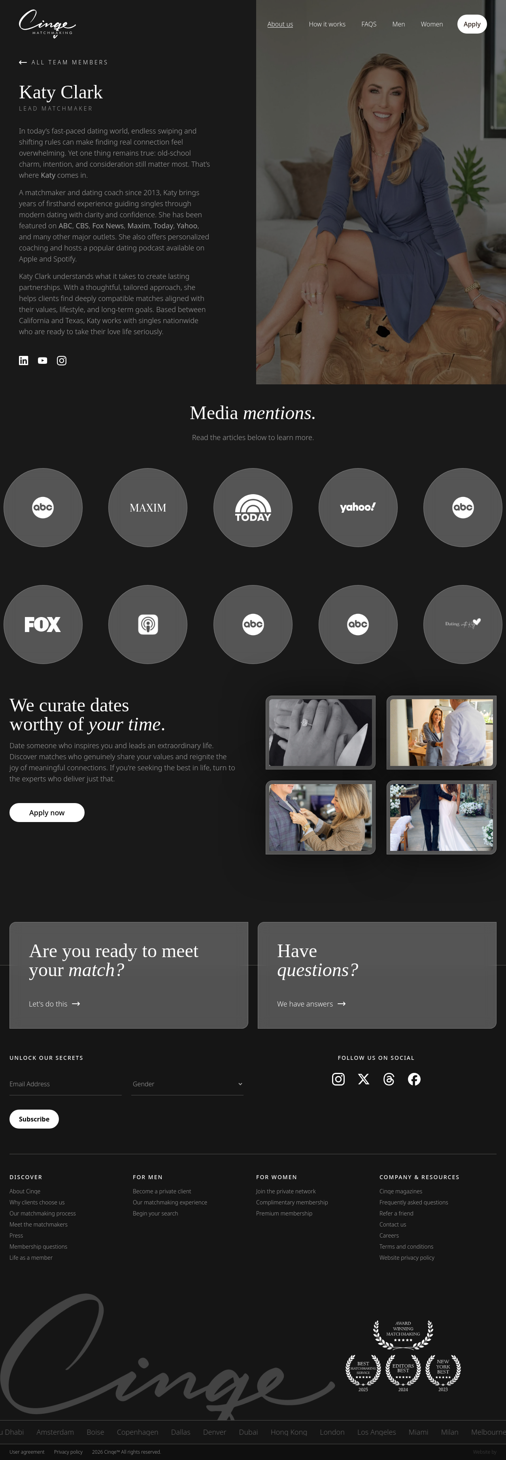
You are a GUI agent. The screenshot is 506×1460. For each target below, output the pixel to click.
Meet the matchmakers (38, 1224)
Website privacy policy (407, 1257)
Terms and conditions (406, 1246)
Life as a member (31, 1257)
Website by (485, 1452)
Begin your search (155, 1213)
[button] (128, 975)
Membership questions (38, 1246)
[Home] (40, 24)
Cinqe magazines (401, 1191)
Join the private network (286, 1191)
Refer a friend (396, 1213)
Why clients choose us (37, 1202)
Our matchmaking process (42, 1213)
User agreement (27, 1452)
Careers (389, 1235)
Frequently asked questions (414, 1202)
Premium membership (284, 1213)
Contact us (393, 1224)
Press (16, 1235)
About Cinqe (24, 1191)
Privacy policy (68, 1452)
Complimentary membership (292, 1202)
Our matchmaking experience (170, 1202)
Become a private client (162, 1191)
